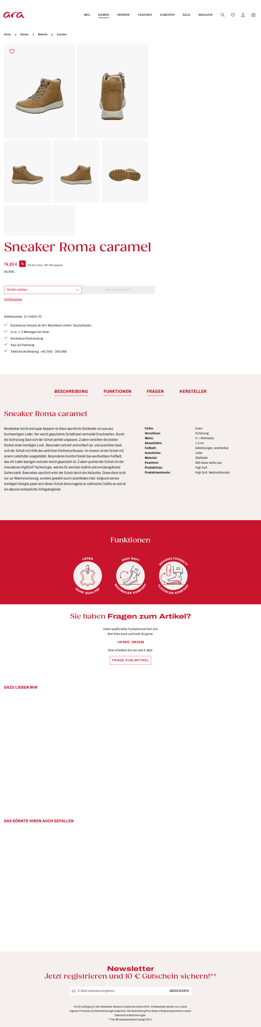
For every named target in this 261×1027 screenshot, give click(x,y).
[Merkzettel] (233, 15)
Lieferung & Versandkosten (114, 991)
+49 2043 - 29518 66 (130, 521)
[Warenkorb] (253, 15)
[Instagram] (228, 978)
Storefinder (165, 991)
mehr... (251, 1014)
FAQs (96, 969)
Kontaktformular (47, 991)
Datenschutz (167, 969)
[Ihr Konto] (243, 15)
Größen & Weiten (105, 976)
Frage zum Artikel (130, 539)
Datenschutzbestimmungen (130, 894)
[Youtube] (241, 964)
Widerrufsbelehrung (173, 984)
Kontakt (97, 984)
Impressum (166, 976)
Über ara (163, 999)
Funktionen (100, 961)
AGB (160, 961)
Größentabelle (165, 115)
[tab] (71, 271)
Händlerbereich (169, 1006)
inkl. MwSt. (161, 87)
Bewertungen (102, 1021)
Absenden (179, 870)
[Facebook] (228, 964)
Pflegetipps (100, 999)
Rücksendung (103, 1006)
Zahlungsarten (103, 1014)
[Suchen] (222, 15)
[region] (76, 140)
